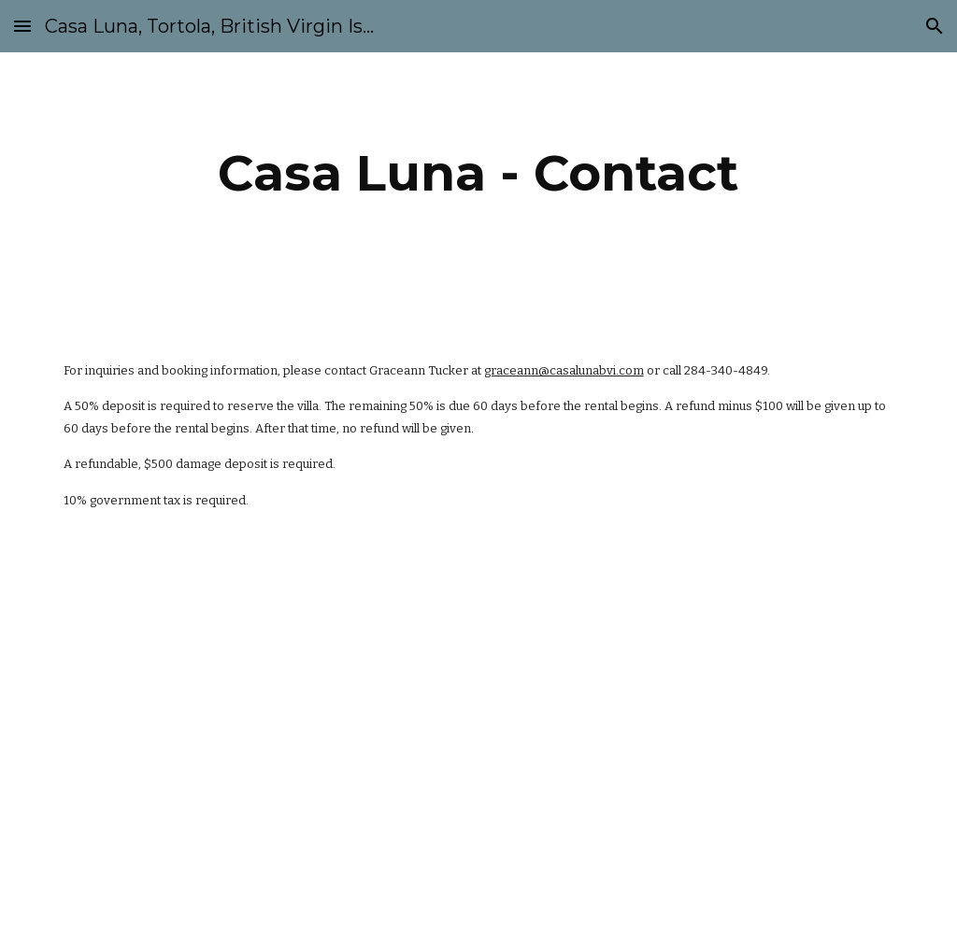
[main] (478, 173)
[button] (22, 25)
